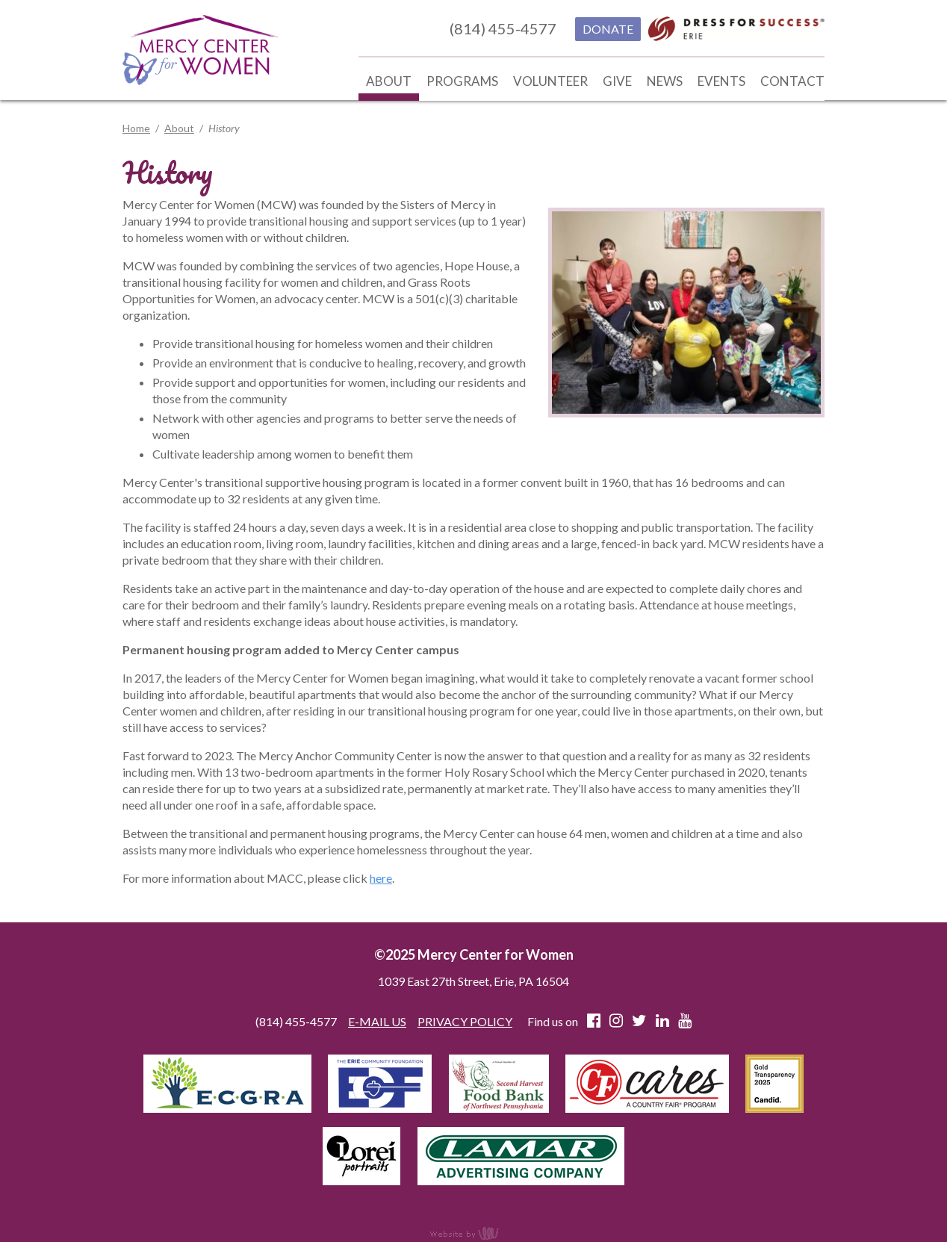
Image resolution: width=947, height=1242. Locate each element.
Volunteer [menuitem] (550, 81)
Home (136, 128)
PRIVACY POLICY (464, 1021)
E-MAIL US (377, 1021)
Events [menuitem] (721, 81)
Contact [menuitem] (792, 81)
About (179, 128)
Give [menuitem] (617, 81)
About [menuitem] (389, 81)
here (381, 878)
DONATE (608, 29)
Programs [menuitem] (462, 81)
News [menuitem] (665, 81)
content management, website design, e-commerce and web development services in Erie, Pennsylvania (473, 1233)
